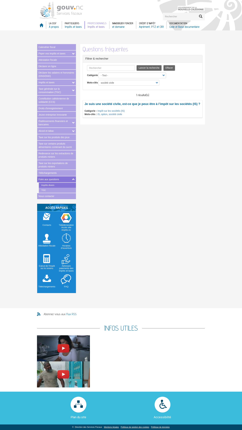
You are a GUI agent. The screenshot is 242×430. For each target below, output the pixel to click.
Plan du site (78, 417)
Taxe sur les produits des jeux (53, 137)
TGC (43, 190)
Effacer (169, 67)
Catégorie (92, 75)
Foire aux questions (48, 179)
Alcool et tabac (46, 131)
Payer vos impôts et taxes (51, 53)
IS (98, 114)
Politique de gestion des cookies (135, 427)
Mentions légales (111, 427)
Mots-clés (92, 82)
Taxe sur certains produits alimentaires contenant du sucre (55, 145)
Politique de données (160, 427)
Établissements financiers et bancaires (53, 123)
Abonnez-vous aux (60, 314)
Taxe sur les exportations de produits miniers (53, 165)
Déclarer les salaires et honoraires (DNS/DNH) (56, 74)
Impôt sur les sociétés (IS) (111, 111)
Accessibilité (162, 417)
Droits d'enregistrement (50, 108)
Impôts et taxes (46, 82)
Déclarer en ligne (47, 66)
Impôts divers (47, 185)
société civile (115, 114)
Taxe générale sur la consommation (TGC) (49, 90)
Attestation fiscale (47, 60)
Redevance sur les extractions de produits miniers (55, 155)
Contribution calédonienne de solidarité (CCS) (53, 100)
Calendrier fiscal (46, 47)
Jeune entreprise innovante (52, 114)
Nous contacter (46, 196)
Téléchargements (47, 173)
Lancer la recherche (149, 67)
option (104, 114)
